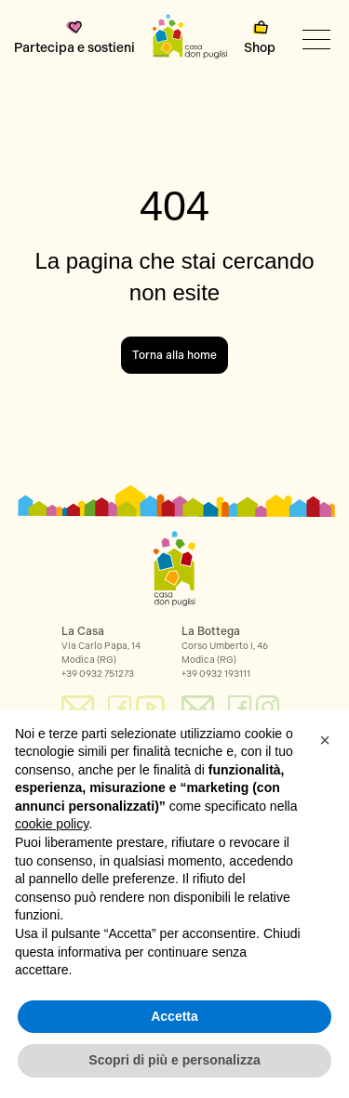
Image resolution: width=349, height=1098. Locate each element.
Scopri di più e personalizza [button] (174, 1059)
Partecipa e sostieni (74, 38)
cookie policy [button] (51, 823)
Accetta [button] (174, 1016)
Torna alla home (174, 355)
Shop (259, 38)
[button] (325, 740)
